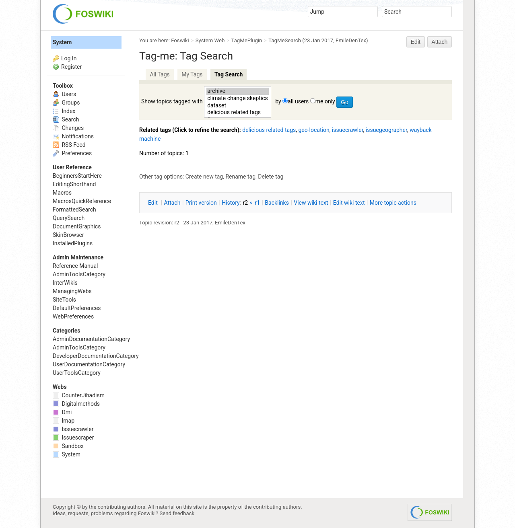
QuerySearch (68, 218)
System (62, 42)
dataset (237, 105)
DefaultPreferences (77, 308)
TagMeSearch (284, 40)
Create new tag (204, 176)
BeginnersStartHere (77, 176)
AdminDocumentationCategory (91, 339)
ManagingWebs (72, 291)
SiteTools (64, 299)
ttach (172, 202)
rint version (201, 202)
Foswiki (180, 40)
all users (298, 101)
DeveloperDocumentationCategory (96, 356)
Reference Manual (75, 266)
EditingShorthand (74, 184)
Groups (66, 102)
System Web (210, 40)
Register (71, 67)
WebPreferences (73, 316)
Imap (63, 420)
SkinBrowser (68, 235)
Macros (62, 192)
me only (325, 101)
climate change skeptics (237, 98)
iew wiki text (311, 202)
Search (66, 119)
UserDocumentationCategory (89, 364)
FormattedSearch (74, 209)
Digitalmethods (76, 404)
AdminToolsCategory (79, 274)
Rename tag (240, 176)
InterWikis (65, 282)
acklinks (277, 202)
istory (231, 202)
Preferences (72, 153)
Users (64, 94)
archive (237, 91)
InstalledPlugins (73, 243)
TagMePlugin (246, 40)
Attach (440, 42)
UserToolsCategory (77, 373)
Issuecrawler (73, 429)
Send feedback (177, 513)
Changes (68, 128)
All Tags (159, 74)
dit (153, 202)
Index (64, 111)
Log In (68, 58)
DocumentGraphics (77, 226)
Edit (415, 42)
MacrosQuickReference (82, 201)
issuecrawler (347, 130)
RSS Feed (69, 145)
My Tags (191, 74)
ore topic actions (393, 202)
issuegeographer (386, 130)
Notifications (73, 136)
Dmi (62, 412)
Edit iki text (349, 202)
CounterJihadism (79, 395)
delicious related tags (237, 112)
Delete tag (270, 176)
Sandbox (68, 446)
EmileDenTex (351, 40)
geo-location (313, 130)
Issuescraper (73, 437)
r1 (257, 202)
